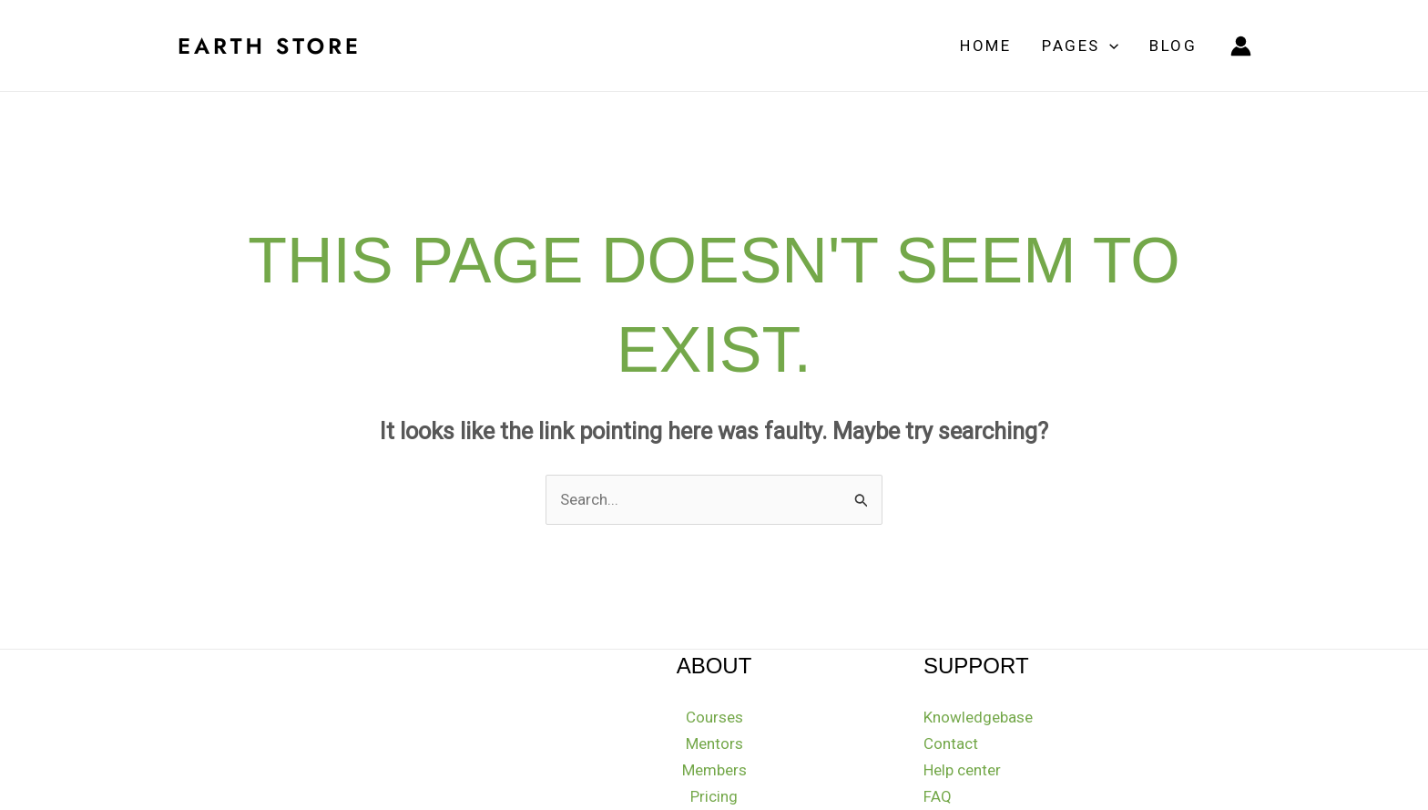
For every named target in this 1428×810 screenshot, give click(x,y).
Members (714, 770)
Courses (714, 717)
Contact (950, 743)
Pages (1080, 45)
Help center (962, 770)
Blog (1173, 45)
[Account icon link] (1240, 46)
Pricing (714, 796)
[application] (1109, 45)
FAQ (937, 796)
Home (985, 45)
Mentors (714, 743)
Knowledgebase (978, 717)
